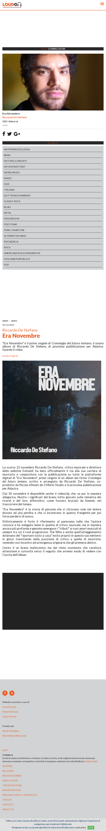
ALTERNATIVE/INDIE (15, 235)
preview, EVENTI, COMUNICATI (19, 795)
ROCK (7, 247)
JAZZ (6, 184)
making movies (11, 790)
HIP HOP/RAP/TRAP (14, 166)
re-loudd (8, 771)
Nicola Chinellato (10, 730)
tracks (7, 799)
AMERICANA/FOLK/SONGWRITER (22, 253)
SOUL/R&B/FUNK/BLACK (17, 259)
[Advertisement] (53, 32)
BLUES (7, 207)
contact (8, 804)
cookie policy (80, 827)
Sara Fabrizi (11, 355)
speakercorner (12, 775)
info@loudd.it (91, 761)
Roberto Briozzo (10, 711)
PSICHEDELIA (11, 241)
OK (91, 827)
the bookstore (12, 785)
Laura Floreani (9, 706)
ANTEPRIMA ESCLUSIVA (17, 149)
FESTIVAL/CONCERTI (15, 161)
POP (6, 264)
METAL (7, 212)
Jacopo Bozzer (9, 716)
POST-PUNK (10, 224)
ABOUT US (8, 809)
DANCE (8, 178)
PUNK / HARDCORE (14, 230)
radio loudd (10, 780)
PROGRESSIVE (12, 218)
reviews (7, 766)
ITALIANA (9, 189)
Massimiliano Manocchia (14, 735)
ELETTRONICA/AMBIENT (17, 195)
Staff (4, 750)
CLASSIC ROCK (12, 201)
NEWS (7, 155)
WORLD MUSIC (12, 172)
